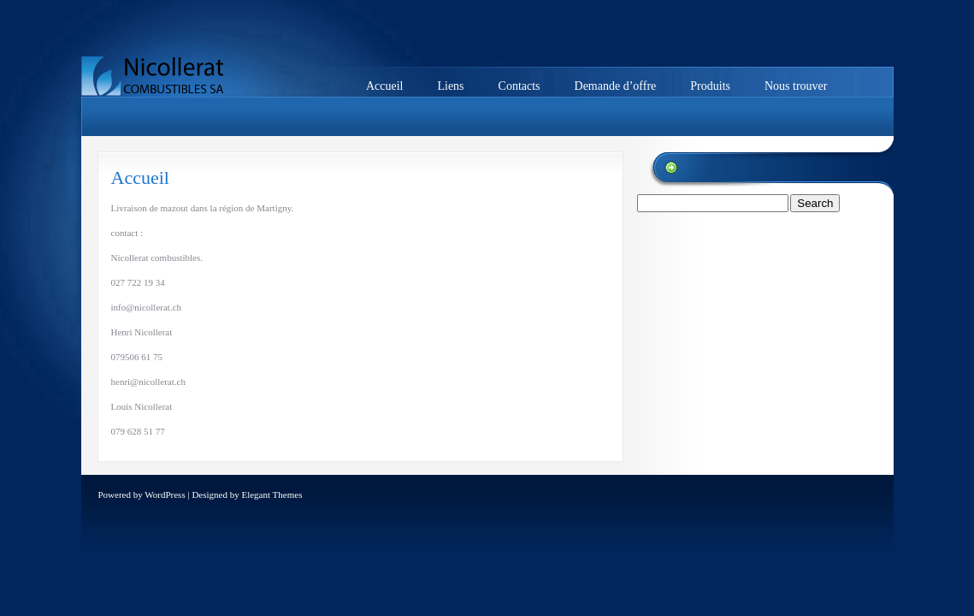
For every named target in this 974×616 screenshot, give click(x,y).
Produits (710, 86)
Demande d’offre (616, 86)
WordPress (165, 494)
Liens (450, 86)
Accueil (385, 86)
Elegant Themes (271, 494)
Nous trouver (796, 86)
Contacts (519, 86)
